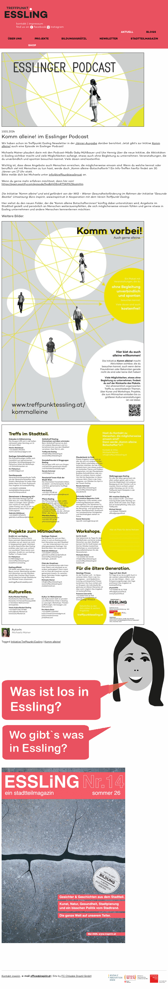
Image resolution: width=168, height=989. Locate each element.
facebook (38, 27)
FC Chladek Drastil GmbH (76, 976)
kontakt (21, 23)
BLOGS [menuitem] (151, 32)
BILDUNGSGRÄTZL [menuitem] (74, 38)
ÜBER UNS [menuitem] (15, 38)
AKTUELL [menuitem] (127, 32)
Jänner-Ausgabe (86, 143)
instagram (55, 27)
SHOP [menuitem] (32, 45)
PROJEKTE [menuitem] (42, 38)
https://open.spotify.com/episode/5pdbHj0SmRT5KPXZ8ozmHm (42, 184)
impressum (36, 23)
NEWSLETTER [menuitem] (109, 38)
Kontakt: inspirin (11, 976)
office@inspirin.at (40, 976)
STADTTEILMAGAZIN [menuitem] (144, 38)
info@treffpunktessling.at (65, 174)
